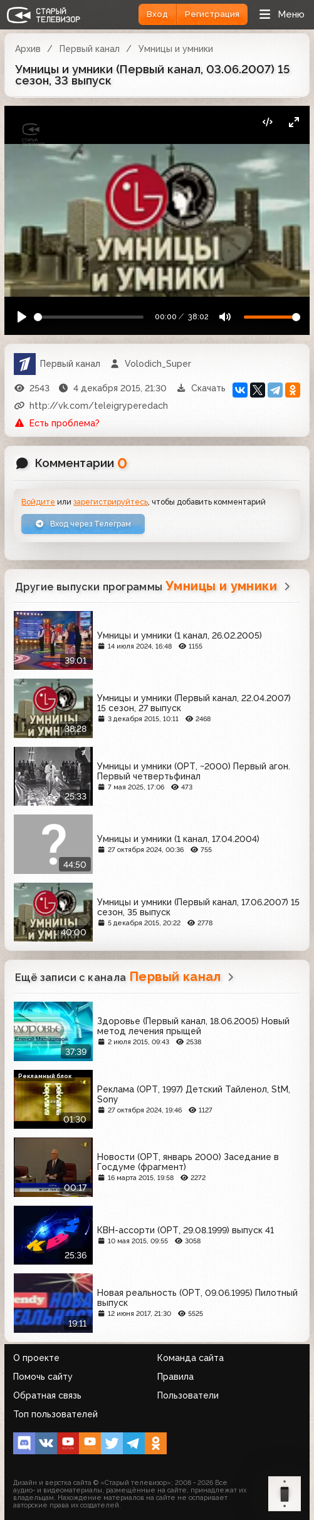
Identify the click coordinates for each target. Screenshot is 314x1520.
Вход (157, 14)
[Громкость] (272, 317)
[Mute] (224, 317)
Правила (175, 1377)
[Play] (22, 317)
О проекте (36, 1358)
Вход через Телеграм (83, 523)
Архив (28, 49)
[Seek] (89, 317)
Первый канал (90, 49)
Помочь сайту (43, 1377)
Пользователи (188, 1395)
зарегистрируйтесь (110, 501)
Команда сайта (190, 1358)
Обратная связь (47, 1395)
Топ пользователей (55, 1414)
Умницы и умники (176, 49)
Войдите (38, 501)
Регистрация (212, 14)
